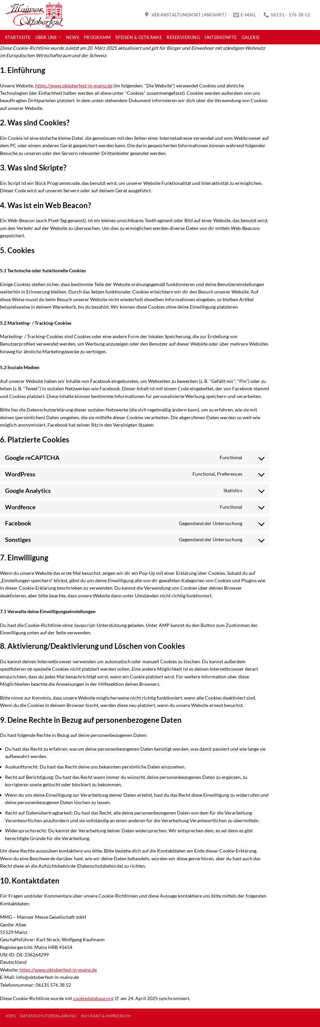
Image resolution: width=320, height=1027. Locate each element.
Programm (97, 37)
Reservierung (183, 37)
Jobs (10, 1015)
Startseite (18, 37)
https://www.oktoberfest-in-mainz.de (73, 85)
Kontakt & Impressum (106, 1015)
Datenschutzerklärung (48, 1015)
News (72, 37)
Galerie (251, 37)
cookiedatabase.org (93, 998)
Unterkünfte (221, 37)
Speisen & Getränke (138, 37)
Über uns (48, 37)
